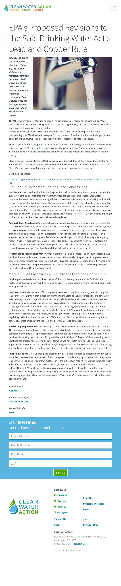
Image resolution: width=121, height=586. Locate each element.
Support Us (60, 519)
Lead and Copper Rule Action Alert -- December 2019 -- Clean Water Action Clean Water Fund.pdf (56, 179)
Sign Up (60, 473)
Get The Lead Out (18, 401)
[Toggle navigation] (114, 8)
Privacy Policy (90, 524)
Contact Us (79, 543)
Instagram (61, 512)
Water (12, 412)
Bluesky (60, 506)
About (57, 524)
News (86, 509)
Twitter (60, 500)
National (13, 390)
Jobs (85, 519)
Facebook (61, 495)
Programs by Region (93, 503)
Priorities (88, 498)
